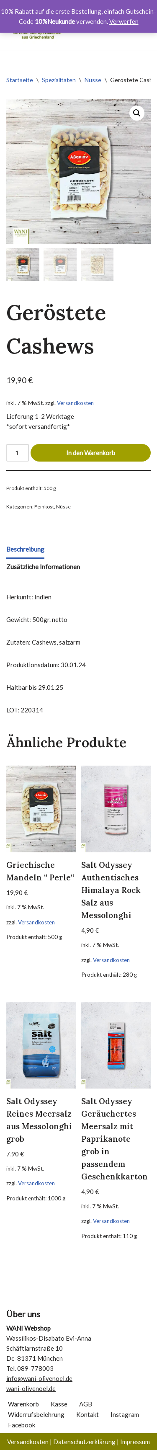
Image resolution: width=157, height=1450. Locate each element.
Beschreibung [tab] (25, 549)
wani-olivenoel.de (31, 1388)
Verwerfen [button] (124, 21)
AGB (85, 1404)
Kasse (59, 1404)
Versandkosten (75, 403)
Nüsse (93, 79)
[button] (136, 113)
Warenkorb (23, 1404)
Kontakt (87, 1414)
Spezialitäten (59, 79)
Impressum (135, 1441)
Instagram (125, 1414)
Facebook (21, 1425)
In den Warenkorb (90, 453)
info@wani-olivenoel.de (39, 1378)
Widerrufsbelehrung (36, 1414)
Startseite (19, 79)
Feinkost (44, 506)
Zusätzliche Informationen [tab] (43, 566)
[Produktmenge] (17, 453)
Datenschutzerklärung (84, 1441)
